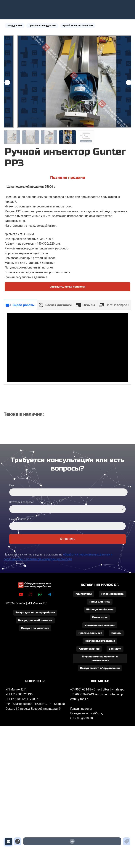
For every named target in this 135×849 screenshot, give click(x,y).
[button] (128, 82)
